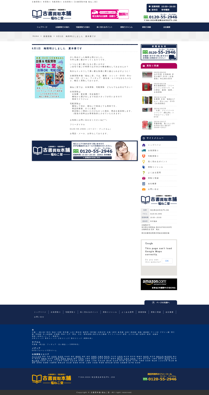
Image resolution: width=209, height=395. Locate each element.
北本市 (133, 358)
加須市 (146, 356)
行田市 (120, 356)
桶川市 (120, 358)
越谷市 (70, 358)
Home (36, 36)
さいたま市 (36, 356)
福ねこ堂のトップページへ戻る (51, 14)
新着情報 (47, 36)
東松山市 (160, 356)
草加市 (63, 358)
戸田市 (81, 358)
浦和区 (78, 356)
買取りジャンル (126, 28)
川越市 (100, 356)
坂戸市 (167, 358)
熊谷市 (107, 356)
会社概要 (167, 28)
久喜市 (126, 358)
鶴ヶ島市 (35, 360)
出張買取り (62, 28)
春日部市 (168, 356)
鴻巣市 (44, 358)
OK (167, 261)
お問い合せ (153, 189)
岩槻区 (94, 356)
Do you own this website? (153, 261)
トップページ (42, 28)
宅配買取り (83, 28)
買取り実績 (146, 28)
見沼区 (61, 356)
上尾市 (57, 358)
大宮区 (54, 356)
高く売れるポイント (104, 28)
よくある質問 (154, 173)
